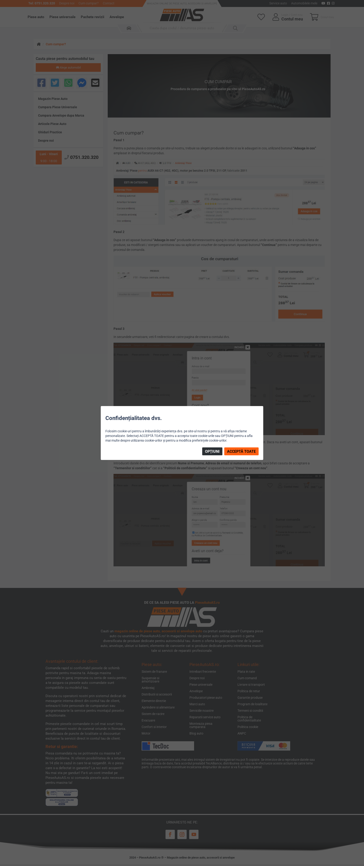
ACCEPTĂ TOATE (241, 451)
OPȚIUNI (212, 451)
